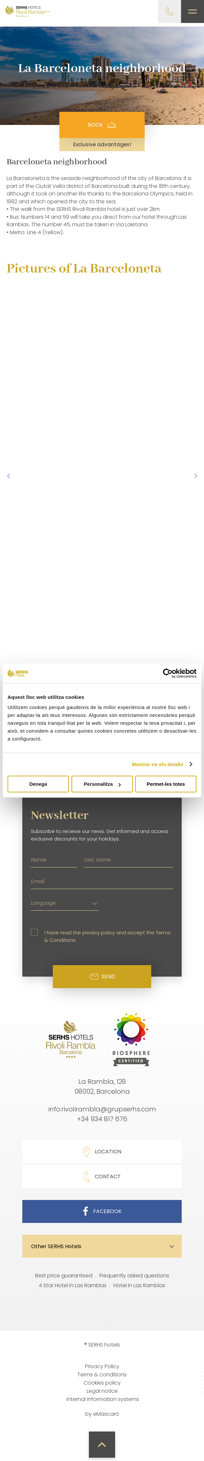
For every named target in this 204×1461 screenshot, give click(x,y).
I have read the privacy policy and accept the (107, 936)
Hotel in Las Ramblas (139, 1285)
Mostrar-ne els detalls (157, 764)
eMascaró (106, 1414)
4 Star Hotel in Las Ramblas (73, 1285)
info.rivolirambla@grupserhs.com (102, 1109)
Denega (38, 784)
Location (102, 1152)
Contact (102, 1177)
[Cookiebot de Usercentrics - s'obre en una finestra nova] (167, 673)
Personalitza (102, 784)
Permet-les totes (166, 784)
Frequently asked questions (134, 1275)
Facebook (102, 1211)
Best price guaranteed (63, 1275)
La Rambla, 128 (102, 1081)
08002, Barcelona (102, 1091)
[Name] (54, 858)
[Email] (102, 880)
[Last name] (128, 858)
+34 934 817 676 (102, 1119)
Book (102, 125)
